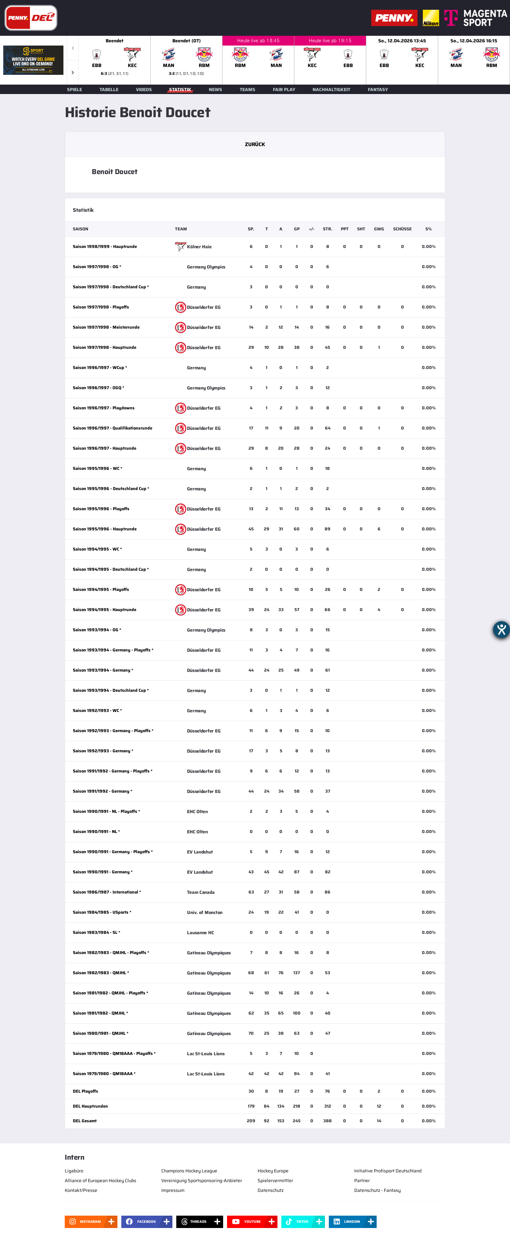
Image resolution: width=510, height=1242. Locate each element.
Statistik (180, 89)
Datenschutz (271, 1190)
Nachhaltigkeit (331, 89)
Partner (362, 1180)
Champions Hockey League (189, 1170)
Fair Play (284, 89)
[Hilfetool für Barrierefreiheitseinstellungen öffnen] (501, 629)
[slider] (294, 60)
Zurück (255, 144)
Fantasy (378, 89)
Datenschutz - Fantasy (377, 1190)
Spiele (74, 89)
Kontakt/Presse (81, 1190)
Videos (144, 89)
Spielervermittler (275, 1180)
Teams (247, 89)
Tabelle (109, 89)
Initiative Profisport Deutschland (388, 1170)
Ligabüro (74, 1170)
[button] (73, 72)
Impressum (172, 1190)
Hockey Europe (273, 1170)
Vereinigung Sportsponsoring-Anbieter (201, 1180)
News (215, 89)
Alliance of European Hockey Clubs (100, 1180)
